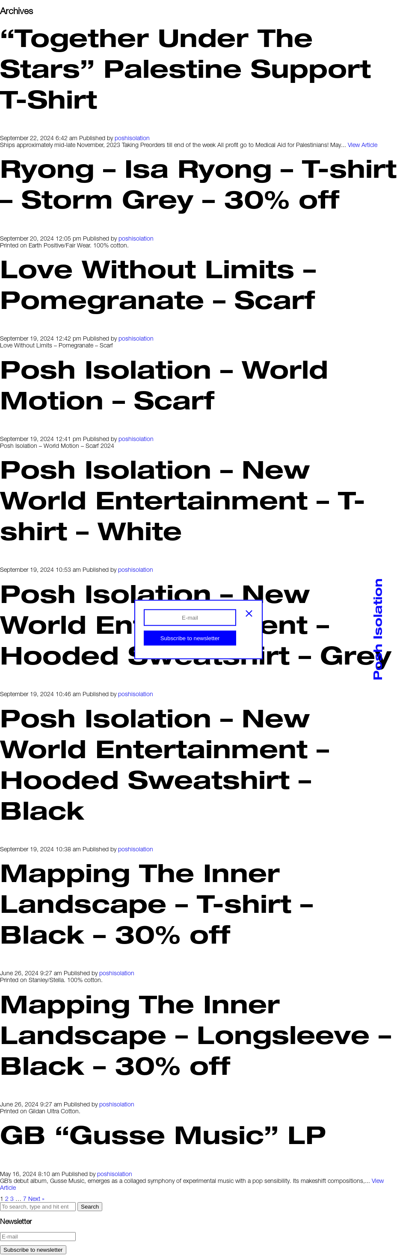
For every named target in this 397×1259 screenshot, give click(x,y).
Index (23, 24)
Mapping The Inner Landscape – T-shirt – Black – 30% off (156, 903)
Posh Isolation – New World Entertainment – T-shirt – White (182, 499)
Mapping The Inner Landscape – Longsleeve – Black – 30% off (195, 1034)
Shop (22, 42)
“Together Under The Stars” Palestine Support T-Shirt (185, 68)
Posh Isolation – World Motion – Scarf (164, 384)
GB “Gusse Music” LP (163, 1134)
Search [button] (90, 1206)
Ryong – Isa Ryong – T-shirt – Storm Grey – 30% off (198, 183)
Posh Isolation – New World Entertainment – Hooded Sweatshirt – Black (164, 763)
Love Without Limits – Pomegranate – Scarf (158, 284)
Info (20, 33)
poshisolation (132, 137)
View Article (362, 144)
